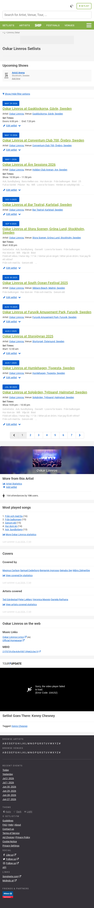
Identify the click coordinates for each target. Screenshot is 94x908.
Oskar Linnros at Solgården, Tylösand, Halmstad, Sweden (45, 392)
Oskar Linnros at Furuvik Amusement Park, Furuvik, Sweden (47, 312)
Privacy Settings (11, 845)
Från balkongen (13, 519)
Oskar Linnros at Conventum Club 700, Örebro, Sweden (43, 140)
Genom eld (10, 522)
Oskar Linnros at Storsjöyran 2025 (28, 336)
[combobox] (47, 15)
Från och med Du (14, 516)
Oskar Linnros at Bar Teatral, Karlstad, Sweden (37, 205)
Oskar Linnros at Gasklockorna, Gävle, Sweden (37, 109)
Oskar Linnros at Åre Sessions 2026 (29, 165)
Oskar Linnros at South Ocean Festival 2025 (35, 283)
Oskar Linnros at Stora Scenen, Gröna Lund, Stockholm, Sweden (44, 231)
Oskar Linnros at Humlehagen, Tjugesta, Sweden (39, 368)
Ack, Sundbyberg (13, 529)
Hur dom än (11, 526)
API (4, 867)
